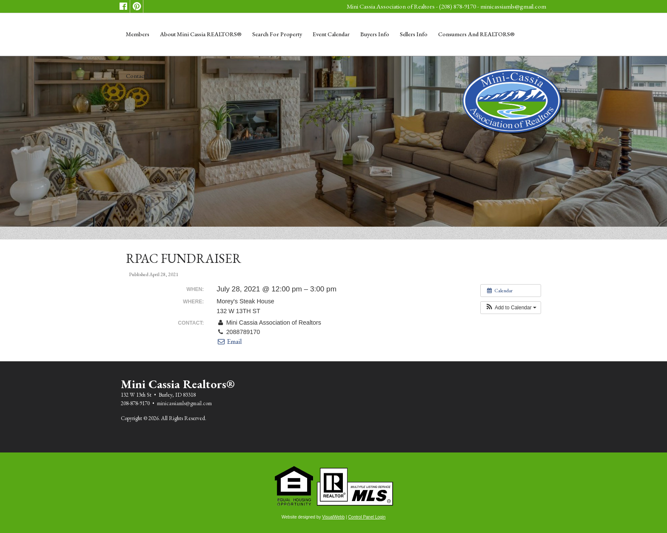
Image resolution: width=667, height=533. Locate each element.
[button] (511, 308)
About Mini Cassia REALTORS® (201, 34)
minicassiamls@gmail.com (513, 6)
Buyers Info (374, 34)
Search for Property (277, 34)
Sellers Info (414, 34)
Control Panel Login (366, 517)
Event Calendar (331, 34)
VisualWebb (333, 517)
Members (137, 34)
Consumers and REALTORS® (476, 34)
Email (229, 341)
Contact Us (140, 76)
